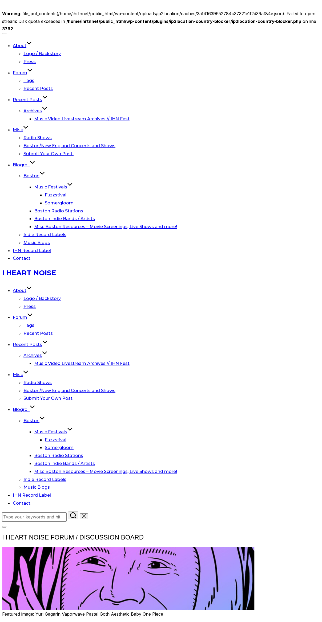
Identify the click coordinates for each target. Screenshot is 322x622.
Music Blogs (36, 242)
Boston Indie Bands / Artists (64, 218)
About (22, 45)
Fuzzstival (55, 194)
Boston (34, 175)
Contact (21, 258)
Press (29, 61)
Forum (23, 72)
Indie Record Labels (44, 234)
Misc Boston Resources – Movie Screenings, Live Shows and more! (105, 226)
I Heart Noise (29, 273)
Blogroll (24, 164)
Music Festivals (53, 187)
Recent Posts (38, 88)
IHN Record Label (32, 250)
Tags (28, 80)
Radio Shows (37, 137)
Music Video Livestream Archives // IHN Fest (82, 118)
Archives (35, 110)
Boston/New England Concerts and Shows (69, 145)
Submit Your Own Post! (48, 153)
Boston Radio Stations (58, 210)
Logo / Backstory (42, 53)
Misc (21, 129)
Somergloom (59, 202)
